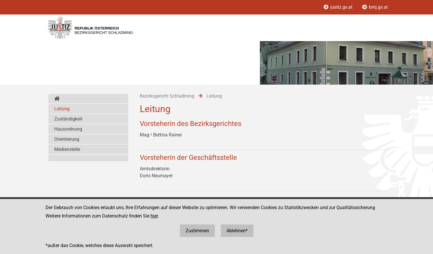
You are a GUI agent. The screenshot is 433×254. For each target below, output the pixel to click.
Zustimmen (197, 230)
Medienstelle (67, 149)
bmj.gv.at (375, 7)
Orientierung (66, 139)
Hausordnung (68, 129)
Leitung (62, 109)
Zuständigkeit (68, 119)
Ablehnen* (237, 230)
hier (154, 216)
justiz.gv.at (339, 7)
